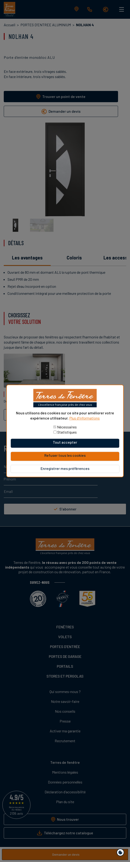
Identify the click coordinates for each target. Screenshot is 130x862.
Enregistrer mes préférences (65, 468)
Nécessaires (67, 427)
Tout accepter (65, 442)
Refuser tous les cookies (65, 455)
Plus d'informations (84, 418)
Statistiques (67, 432)
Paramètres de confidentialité (121, 853)
